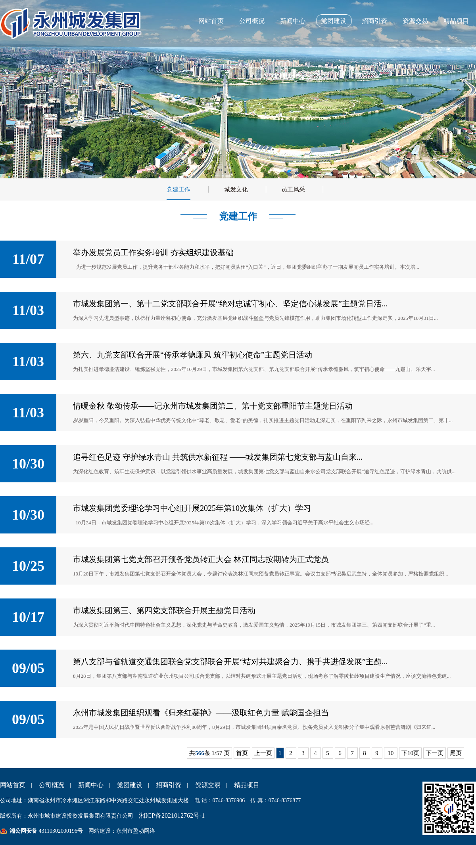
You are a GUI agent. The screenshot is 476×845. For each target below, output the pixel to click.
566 (199, 753)
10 (390, 753)
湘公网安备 (23, 831)
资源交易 (415, 20)
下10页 (410, 753)
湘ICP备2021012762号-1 (172, 815)
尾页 (456, 753)
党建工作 (178, 189)
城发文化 (236, 189)
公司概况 (252, 20)
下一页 (434, 753)
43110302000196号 (60, 831)
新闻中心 (292, 20)
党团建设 (333, 20)
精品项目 (456, 20)
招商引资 (374, 20)
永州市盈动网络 (135, 831)
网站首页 (211, 20)
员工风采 (293, 189)
